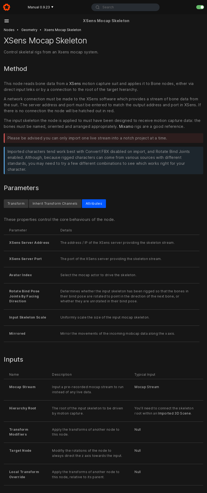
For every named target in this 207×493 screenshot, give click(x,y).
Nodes (9, 30)
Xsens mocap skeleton (62, 30)
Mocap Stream (146, 387)
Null (137, 429)
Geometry (29, 30)
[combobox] (125, 7)
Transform (16, 203)
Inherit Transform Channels (55, 203)
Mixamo (126, 126)
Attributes (94, 203)
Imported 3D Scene (174, 413)
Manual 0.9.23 (40, 7)
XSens (75, 83)
